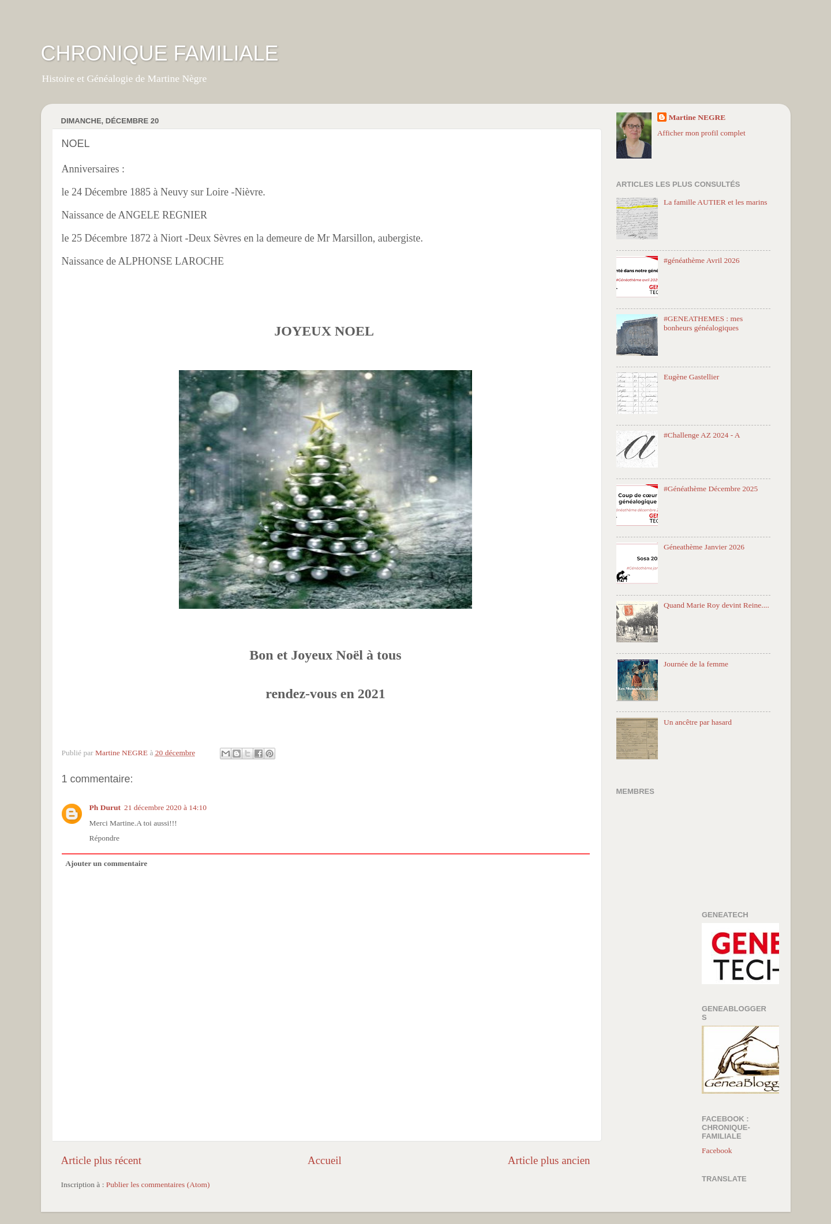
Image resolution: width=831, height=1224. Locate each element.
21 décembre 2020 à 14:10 (165, 807)
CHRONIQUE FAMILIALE (160, 53)
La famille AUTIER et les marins (716, 202)
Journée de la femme (696, 664)
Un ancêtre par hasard (698, 722)
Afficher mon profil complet (701, 133)
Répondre (104, 838)
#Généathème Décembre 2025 (711, 488)
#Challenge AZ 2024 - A (702, 435)
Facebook (717, 1150)
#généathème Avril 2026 (702, 260)
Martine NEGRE (697, 117)
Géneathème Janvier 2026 (704, 547)
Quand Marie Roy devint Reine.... (716, 605)
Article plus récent (101, 1160)
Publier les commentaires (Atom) (158, 1184)
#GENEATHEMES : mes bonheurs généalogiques (703, 323)
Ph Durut (105, 807)
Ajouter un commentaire (106, 863)
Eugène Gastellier (691, 376)
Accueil (325, 1160)
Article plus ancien (549, 1160)
